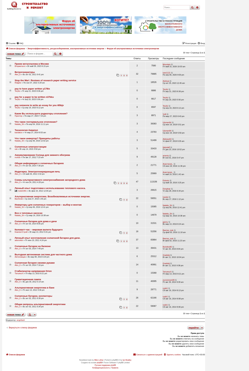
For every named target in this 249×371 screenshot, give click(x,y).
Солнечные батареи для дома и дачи (36, 221)
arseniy (166, 156)
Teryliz (17, 91)
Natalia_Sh (19, 124)
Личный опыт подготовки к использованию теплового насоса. (50, 188)
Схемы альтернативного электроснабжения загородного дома (50, 180)
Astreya (166, 81)
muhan (18, 157)
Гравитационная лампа (28, 279)
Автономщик (20, 257)
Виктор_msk (168, 230)
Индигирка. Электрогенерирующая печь (37, 171)
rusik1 (165, 288)
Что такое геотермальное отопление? (36, 122)
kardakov (18, 132)
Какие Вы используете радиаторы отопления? (41, 113)
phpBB (99, 363)
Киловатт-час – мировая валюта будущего (39, 229)
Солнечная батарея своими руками (35, 262)
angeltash (21, 320)
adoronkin (19, 240)
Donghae (166, 189)
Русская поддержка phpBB (105, 365)
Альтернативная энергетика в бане (34, 287)
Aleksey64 (167, 139)
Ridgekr (18, 83)
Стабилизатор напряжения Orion (33, 271)
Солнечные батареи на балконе (33, 246)
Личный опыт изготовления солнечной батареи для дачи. (47, 238)
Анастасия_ (168, 164)
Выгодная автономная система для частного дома (43, 254)
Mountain (166, 64)
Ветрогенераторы (25, 72)
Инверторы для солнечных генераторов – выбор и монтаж (48, 204)
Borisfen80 (167, 247)
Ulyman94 (167, 122)
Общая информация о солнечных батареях (39, 163)
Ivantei (165, 197)
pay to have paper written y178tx (32, 88)
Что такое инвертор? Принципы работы (37, 138)
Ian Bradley (127, 360)
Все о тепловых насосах (29, 213)
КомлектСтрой (21, 232)
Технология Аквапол (26, 130)
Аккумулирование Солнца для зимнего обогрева (42, 155)
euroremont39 (169, 280)
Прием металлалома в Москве (32, 64)
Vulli (164, 114)
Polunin (166, 180)
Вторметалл (20, 66)
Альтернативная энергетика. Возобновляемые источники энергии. (52, 196)
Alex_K (18, 74)
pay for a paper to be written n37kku (34, 97)
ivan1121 (166, 73)
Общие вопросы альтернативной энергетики (40, 304)
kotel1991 (22, 191)
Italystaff (166, 147)
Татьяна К (19, 273)
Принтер (18, 116)
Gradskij (166, 255)
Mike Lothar (98, 360)
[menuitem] (19, 43)
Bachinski (19, 199)
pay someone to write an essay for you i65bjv (39, 105)
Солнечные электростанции (30, 146)
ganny (165, 222)
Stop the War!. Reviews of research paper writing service (45, 80)
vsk (16, 149)
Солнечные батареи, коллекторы (33, 296)
